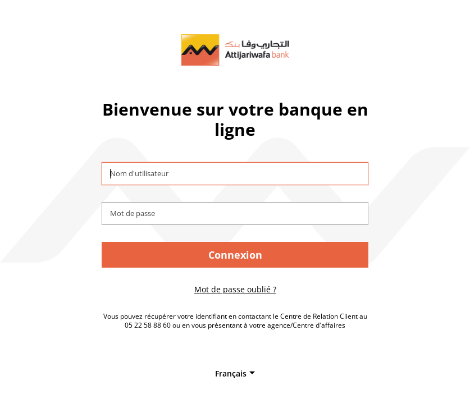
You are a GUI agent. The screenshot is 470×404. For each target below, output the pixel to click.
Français (231, 373)
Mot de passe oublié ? (235, 289)
